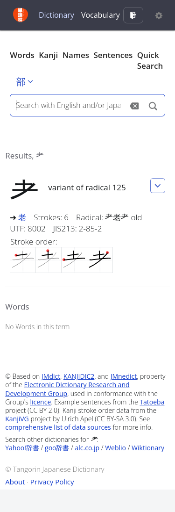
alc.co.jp (87, 447)
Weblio (115, 447)
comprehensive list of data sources (58, 427)
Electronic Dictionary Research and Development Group (67, 388)
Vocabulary (100, 15)
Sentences (113, 55)
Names (76, 55)
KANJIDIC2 (79, 376)
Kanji (48, 55)
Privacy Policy (52, 481)
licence (40, 401)
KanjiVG (17, 418)
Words (22, 55)
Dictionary (56, 15)
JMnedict (124, 376)
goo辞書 (57, 447)
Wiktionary (148, 447)
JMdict (51, 376)
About (15, 481)
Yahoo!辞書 (22, 447)
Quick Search (150, 61)
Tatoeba (152, 401)
